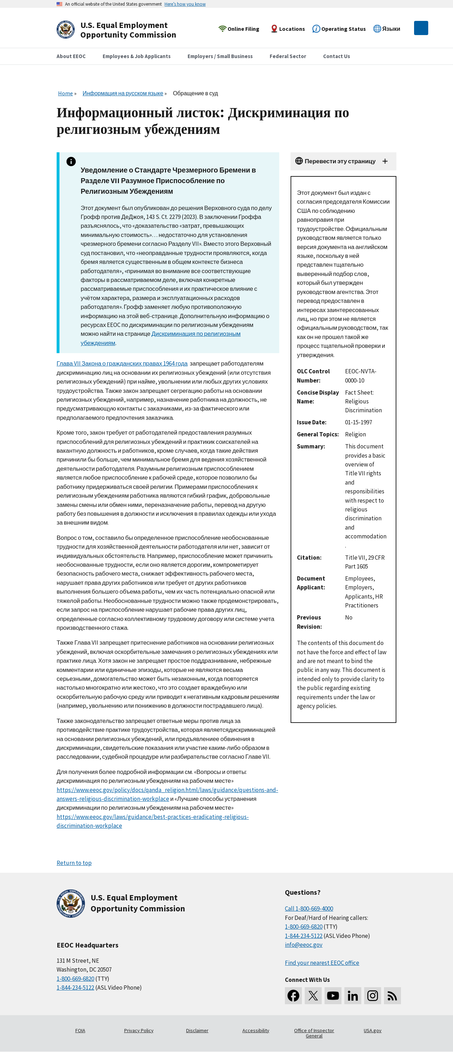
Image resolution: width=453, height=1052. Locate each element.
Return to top (74, 863)
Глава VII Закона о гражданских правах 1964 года (122, 363)
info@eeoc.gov (303, 945)
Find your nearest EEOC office (322, 963)
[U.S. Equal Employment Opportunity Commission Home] (125, 30)
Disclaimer (197, 1030)
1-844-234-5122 (75, 987)
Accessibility (255, 1030)
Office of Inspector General (314, 1033)
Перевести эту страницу (340, 161)
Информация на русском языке (122, 93)
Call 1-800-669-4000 (309, 908)
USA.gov (373, 1030)
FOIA (80, 1030)
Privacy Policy (139, 1030)
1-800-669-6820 (75, 979)
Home (65, 93)
